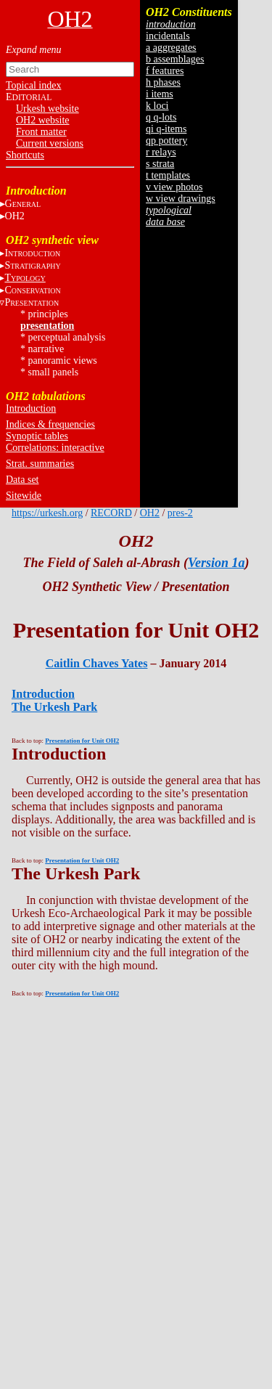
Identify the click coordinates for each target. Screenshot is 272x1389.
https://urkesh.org (47, 513)
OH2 (150, 513)
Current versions (49, 143)
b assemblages (175, 59)
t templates (168, 175)
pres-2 (180, 513)
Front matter (41, 131)
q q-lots (161, 117)
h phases (163, 82)
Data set (22, 479)
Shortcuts (25, 155)
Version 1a (216, 562)
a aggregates (171, 47)
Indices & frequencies (50, 424)
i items (159, 94)
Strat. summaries (40, 463)
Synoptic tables (37, 436)
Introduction (31, 408)
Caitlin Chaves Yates (97, 663)
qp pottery (166, 140)
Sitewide (23, 495)
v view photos (174, 187)
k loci (157, 105)
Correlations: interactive (55, 447)
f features (165, 70)
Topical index (33, 85)
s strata (160, 163)
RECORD (111, 513)
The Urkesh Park (54, 707)
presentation (47, 325)
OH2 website (43, 120)
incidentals (168, 35)
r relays (161, 152)
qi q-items (166, 128)
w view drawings (180, 198)
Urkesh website (47, 108)
